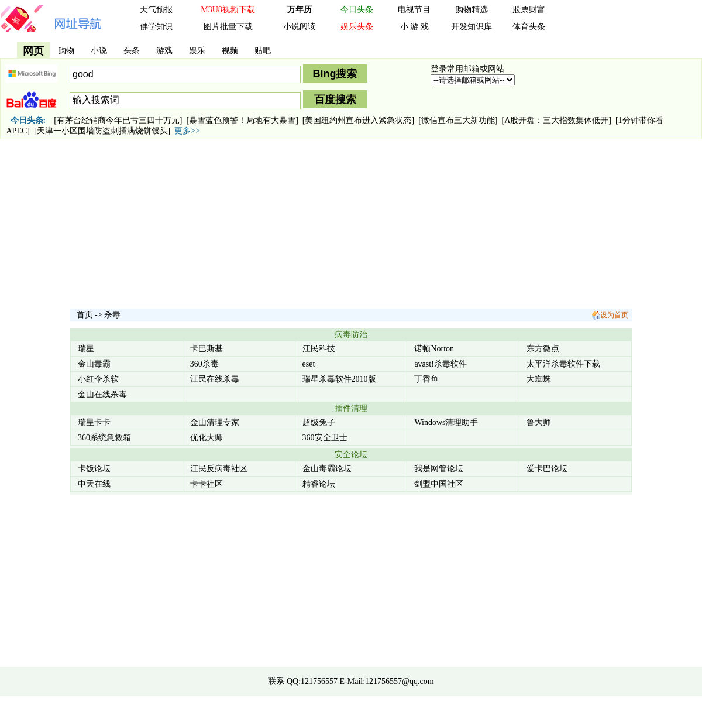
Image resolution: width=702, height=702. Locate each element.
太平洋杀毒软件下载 (563, 363)
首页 (85, 314)
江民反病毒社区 (218, 468)
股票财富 (528, 9)
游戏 (164, 50)
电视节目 (414, 9)
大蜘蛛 (538, 379)
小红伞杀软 (98, 379)
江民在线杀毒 (214, 379)
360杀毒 (204, 363)
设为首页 (609, 315)
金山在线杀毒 (102, 394)
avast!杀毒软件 (440, 363)
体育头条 (528, 26)
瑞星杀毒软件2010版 (339, 379)
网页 (33, 51)
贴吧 (262, 50)
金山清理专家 (214, 422)
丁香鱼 (426, 379)
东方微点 (542, 348)
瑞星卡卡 (94, 422)
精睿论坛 (318, 484)
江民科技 (318, 348)
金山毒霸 (94, 363)
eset (308, 363)
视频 (230, 50)
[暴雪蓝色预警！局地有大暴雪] (242, 120)
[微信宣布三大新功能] (457, 120)
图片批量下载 (228, 26)
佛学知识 (156, 26)
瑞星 (86, 348)
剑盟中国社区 (438, 484)
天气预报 (156, 9)
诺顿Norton (434, 348)
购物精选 (471, 9)
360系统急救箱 (104, 437)
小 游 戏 (414, 26)
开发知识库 (471, 26)
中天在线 (94, 484)
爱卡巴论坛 (546, 468)
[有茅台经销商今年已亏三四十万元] (118, 120)
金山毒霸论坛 (327, 468)
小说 (99, 50)
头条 (131, 50)
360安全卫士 (324, 437)
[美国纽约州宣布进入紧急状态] (358, 120)
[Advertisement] (351, 225)
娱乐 (197, 50)
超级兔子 (318, 422)
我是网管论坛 (438, 468)
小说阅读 (299, 26)
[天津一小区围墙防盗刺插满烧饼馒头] (102, 130)
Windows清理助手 (446, 422)
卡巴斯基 (206, 348)
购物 (66, 50)
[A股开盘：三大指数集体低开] (556, 120)
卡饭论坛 (94, 468)
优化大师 (206, 437)
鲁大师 (538, 422)
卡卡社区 (206, 484)
